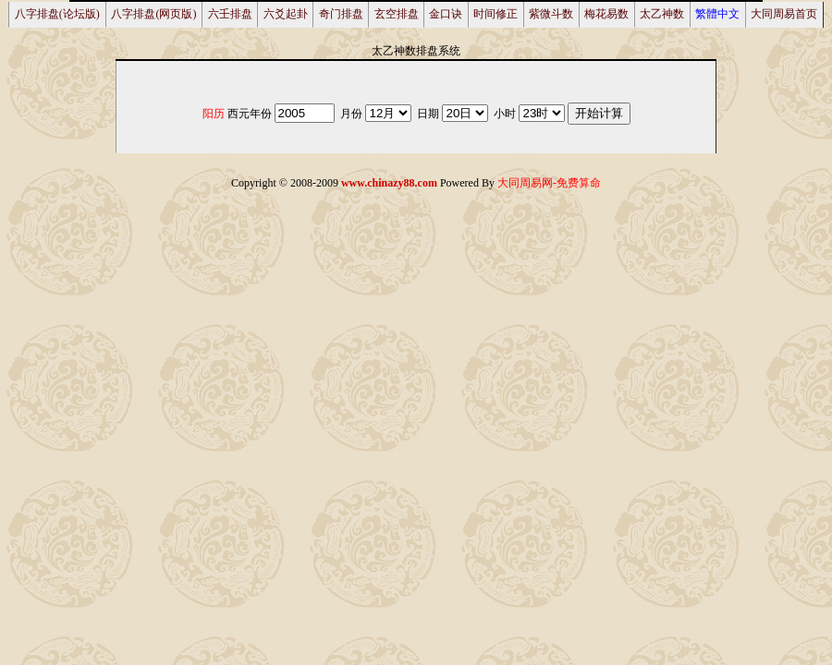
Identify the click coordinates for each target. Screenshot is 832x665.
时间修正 (495, 13)
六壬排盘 (230, 13)
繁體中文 (717, 13)
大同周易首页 (784, 13)
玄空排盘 (396, 13)
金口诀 (445, 13)
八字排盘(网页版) (153, 13)
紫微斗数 (551, 13)
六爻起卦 (285, 13)
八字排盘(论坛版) (57, 13)
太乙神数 (662, 13)
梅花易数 (606, 13)
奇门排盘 (341, 13)
